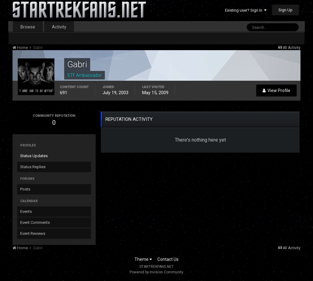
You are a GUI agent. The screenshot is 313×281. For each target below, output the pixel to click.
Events (26, 211)
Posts (25, 189)
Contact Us (168, 259)
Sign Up (285, 10)
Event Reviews (32, 233)
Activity (59, 26)
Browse (27, 26)
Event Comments (35, 222)
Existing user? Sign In (246, 10)
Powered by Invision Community (156, 272)
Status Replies (33, 167)
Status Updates (34, 155)
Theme (143, 259)
